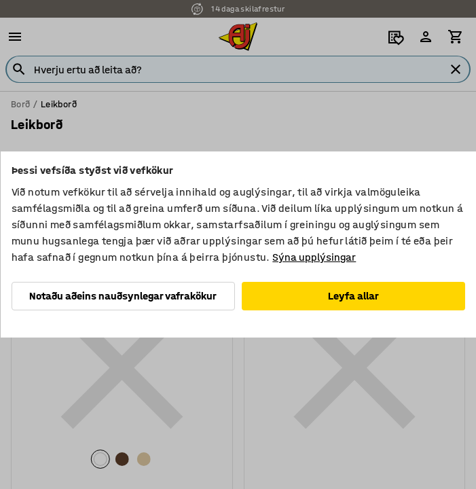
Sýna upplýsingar (314, 257)
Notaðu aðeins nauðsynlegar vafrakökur (123, 295)
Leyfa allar (353, 295)
